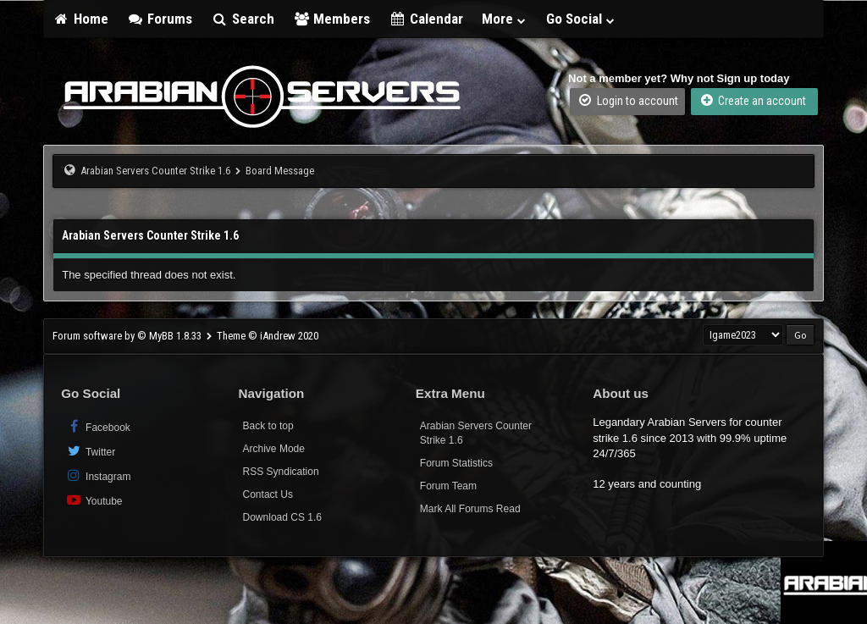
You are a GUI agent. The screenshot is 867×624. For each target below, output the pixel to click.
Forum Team (448, 486)
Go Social (581, 18)
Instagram (97, 475)
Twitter (90, 451)
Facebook (97, 426)
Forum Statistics (456, 463)
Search (242, 18)
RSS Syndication (281, 472)
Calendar (426, 18)
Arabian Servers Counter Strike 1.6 (155, 170)
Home (80, 18)
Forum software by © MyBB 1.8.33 (127, 335)
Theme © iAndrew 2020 (267, 335)
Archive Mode (274, 449)
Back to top (268, 426)
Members (332, 18)
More (504, 18)
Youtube (93, 500)
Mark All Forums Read (470, 509)
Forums (160, 18)
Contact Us (268, 494)
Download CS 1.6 (282, 517)
